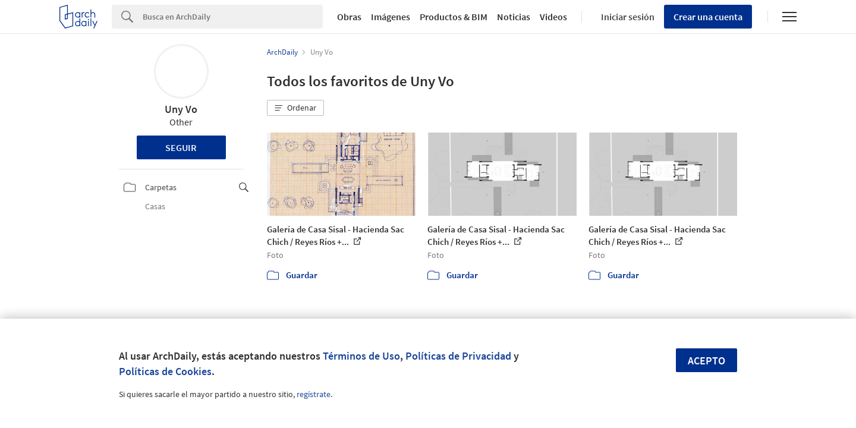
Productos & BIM (453, 16)
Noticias (513, 16)
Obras (349, 16)
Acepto (706, 360)
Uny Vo (181, 109)
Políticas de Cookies (165, 371)
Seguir (181, 147)
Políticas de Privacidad (458, 356)
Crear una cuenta (708, 17)
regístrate (314, 394)
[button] (295, 108)
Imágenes (390, 16)
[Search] (233, 17)
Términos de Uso (361, 356)
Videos (553, 16)
